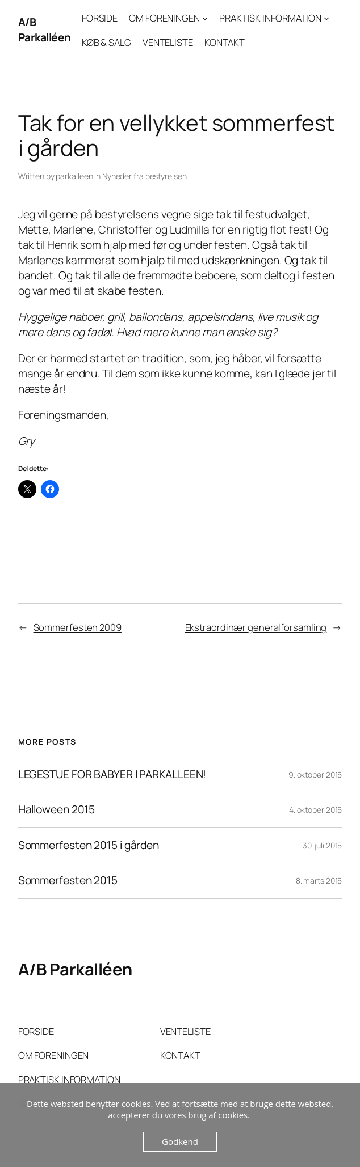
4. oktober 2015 (315, 809)
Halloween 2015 (56, 810)
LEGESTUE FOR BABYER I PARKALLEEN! (112, 775)
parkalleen (74, 176)
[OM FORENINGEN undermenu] (205, 18)
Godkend (180, 1141)
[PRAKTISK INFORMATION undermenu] (326, 18)
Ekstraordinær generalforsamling (256, 627)
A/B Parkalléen (44, 30)
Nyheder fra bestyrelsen (144, 176)
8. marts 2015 (319, 880)
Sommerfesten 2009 (78, 627)
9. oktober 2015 (315, 774)
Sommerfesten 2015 (68, 881)
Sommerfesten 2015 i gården (88, 845)
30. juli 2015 (322, 845)
